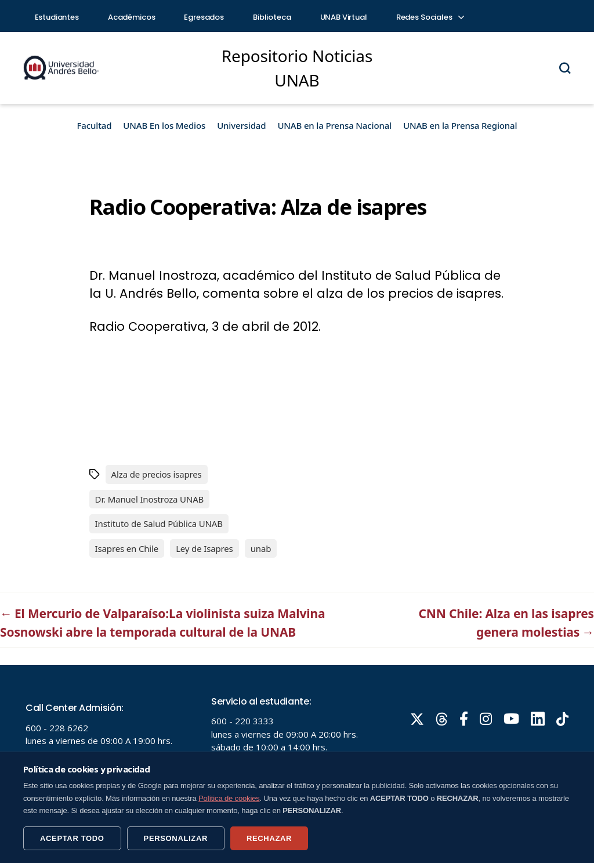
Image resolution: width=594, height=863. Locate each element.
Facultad (94, 125)
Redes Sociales (429, 17)
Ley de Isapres (204, 548)
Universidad (241, 125)
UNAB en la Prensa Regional (460, 125)
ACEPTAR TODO (72, 838)
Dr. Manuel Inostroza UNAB (149, 499)
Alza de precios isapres (156, 474)
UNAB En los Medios (164, 125)
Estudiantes (57, 17)
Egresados (204, 17)
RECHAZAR (269, 838)
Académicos (131, 17)
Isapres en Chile (127, 548)
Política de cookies (229, 798)
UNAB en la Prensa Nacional (334, 125)
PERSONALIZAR (176, 838)
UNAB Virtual (343, 17)
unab (261, 548)
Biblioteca (272, 17)
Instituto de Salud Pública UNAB (159, 523)
